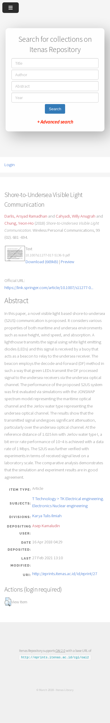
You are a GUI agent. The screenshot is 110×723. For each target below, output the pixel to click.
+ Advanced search (55, 122)
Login (9, 164)
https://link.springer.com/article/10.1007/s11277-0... (48, 287)
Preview (67, 261)
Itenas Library (65, 690)
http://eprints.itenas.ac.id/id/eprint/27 (64, 573)
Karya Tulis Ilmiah (47, 515)
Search (55, 109)
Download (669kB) (42, 261)
